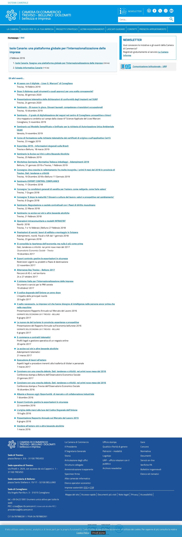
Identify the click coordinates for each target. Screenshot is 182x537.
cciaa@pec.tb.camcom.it (24, 506)
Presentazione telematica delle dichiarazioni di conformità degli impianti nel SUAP (57, 99)
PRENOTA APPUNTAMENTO (152, 29)
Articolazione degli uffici (76, 460)
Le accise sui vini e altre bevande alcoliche (37, 348)
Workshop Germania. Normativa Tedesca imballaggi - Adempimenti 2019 (53, 161)
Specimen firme (72, 474)
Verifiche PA (146, 464)
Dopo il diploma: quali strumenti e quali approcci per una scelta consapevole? (55, 91)
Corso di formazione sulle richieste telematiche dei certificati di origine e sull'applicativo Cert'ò (64, 138)
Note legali (124, 494)
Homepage (13, 37)
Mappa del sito (72, 494)
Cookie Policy (82, 532)
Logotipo (107, 455)
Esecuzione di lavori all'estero (31, 360)
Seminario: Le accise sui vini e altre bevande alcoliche (43, 213)
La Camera (13, 29)
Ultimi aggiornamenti (92, 29)
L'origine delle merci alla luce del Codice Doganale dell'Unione (47, 410)
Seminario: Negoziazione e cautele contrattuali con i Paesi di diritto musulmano (56, 205)
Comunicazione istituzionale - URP (144, 66)
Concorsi (144, 446)
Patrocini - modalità (112, 451)
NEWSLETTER (131, 11)
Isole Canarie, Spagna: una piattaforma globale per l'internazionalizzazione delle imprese (59, 63)
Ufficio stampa (109, 442)
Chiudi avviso (98, 532)
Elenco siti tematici (149, 474)
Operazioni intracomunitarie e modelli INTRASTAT (41, 221)
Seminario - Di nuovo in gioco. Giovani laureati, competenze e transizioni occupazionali (60, 107)
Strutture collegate (74, 464)
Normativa (145, 451)
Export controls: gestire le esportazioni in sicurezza (42, 258)
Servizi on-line (147, 460)
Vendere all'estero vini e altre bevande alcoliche (40, 426)
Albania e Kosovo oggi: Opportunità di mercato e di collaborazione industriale (55, 394)
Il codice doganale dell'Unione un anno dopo (39, 292)
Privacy (134, 494)
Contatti (132, 29)
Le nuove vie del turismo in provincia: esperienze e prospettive (48, 322)
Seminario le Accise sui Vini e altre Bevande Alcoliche (43, 153)
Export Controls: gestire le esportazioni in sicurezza (42, 402)
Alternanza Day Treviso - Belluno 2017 (36, 269)
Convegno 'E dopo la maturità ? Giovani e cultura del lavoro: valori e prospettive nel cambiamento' (65, 197)
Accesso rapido (88, 494)
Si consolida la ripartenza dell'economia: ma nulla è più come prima (50, 243)
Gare (142, 442)
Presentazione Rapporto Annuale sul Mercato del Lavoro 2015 (48, 418)
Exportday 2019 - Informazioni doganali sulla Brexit (43, 146)
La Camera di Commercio (77, 442)
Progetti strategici (67, 29)
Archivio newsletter (112, 468)
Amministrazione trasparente (79, 469)
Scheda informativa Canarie (28, 67)
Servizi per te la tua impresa (37, 29)
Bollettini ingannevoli (150, 469)
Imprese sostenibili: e (79, 487)
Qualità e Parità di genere (115, 446)
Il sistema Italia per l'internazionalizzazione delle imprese (45, 281)
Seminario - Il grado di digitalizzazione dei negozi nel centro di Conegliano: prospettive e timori (64, 115)
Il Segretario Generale (75, 451)
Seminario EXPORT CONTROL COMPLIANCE (38, 181)
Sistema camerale (18, 2)
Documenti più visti (107, 494)
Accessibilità (146, 494)
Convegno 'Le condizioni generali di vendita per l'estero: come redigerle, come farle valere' (61, 189)
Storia (68, 455)
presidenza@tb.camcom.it (20, 509)
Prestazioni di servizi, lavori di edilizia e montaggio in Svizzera (47, 232)
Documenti (145, 455)
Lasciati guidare (116, 29)
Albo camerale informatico (77, 478)
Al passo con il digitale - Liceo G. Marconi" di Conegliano (45, 83)
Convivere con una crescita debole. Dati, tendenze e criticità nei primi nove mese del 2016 (61, 371)
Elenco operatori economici (78, 483)
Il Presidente (71, 446)
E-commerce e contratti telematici (33, 337)
